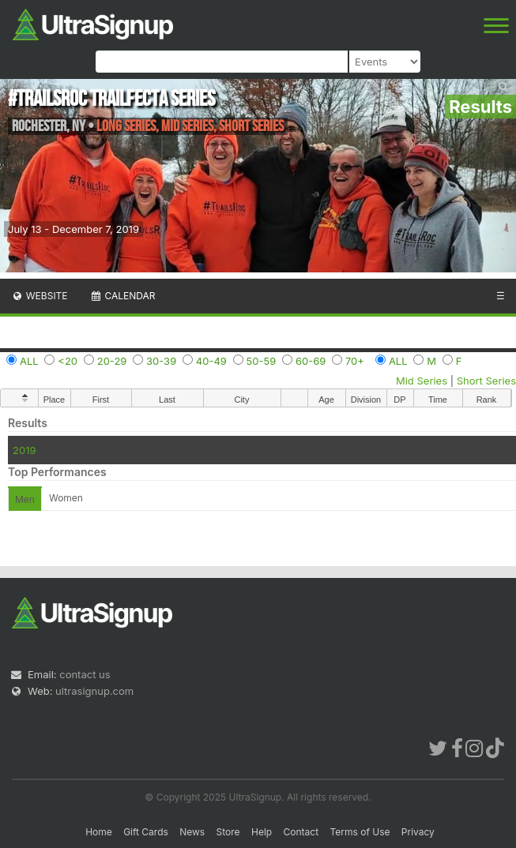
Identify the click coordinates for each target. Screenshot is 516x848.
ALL (29, 361)
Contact (301, 832)
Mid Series (421, 380)
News (192, 832)
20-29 (112, 361)
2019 (24, 450)
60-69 (311, 361)
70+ (354, 361)
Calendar (123, 296)
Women (66, 498)
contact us (84, 674)
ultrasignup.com (94, 691)
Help (261, 832)
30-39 (161, 361)
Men (25, 499)
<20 (67, 361)
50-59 (262, 361)
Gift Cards (145, 832)
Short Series (486, 380)
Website (39, 296)
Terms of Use (360, 832)
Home (98, 832)
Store (228, 832)
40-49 (211, 361)
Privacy (418, 832)
